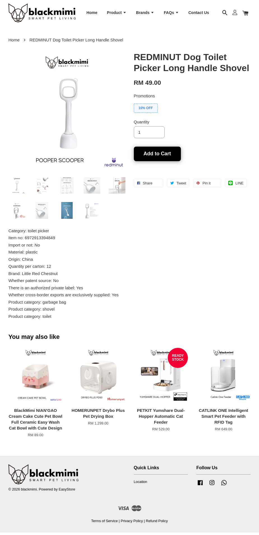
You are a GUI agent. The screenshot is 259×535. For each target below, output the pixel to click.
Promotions (144, 98)
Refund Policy (157, 523)
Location (140, 484)
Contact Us (198, 13)
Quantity (142, 124)
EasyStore (67, 492)
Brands (145, 13)
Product (117, 13)
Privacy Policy (132, 523)
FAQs (171, 13)
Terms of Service (104, 523)
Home (92, 13)
